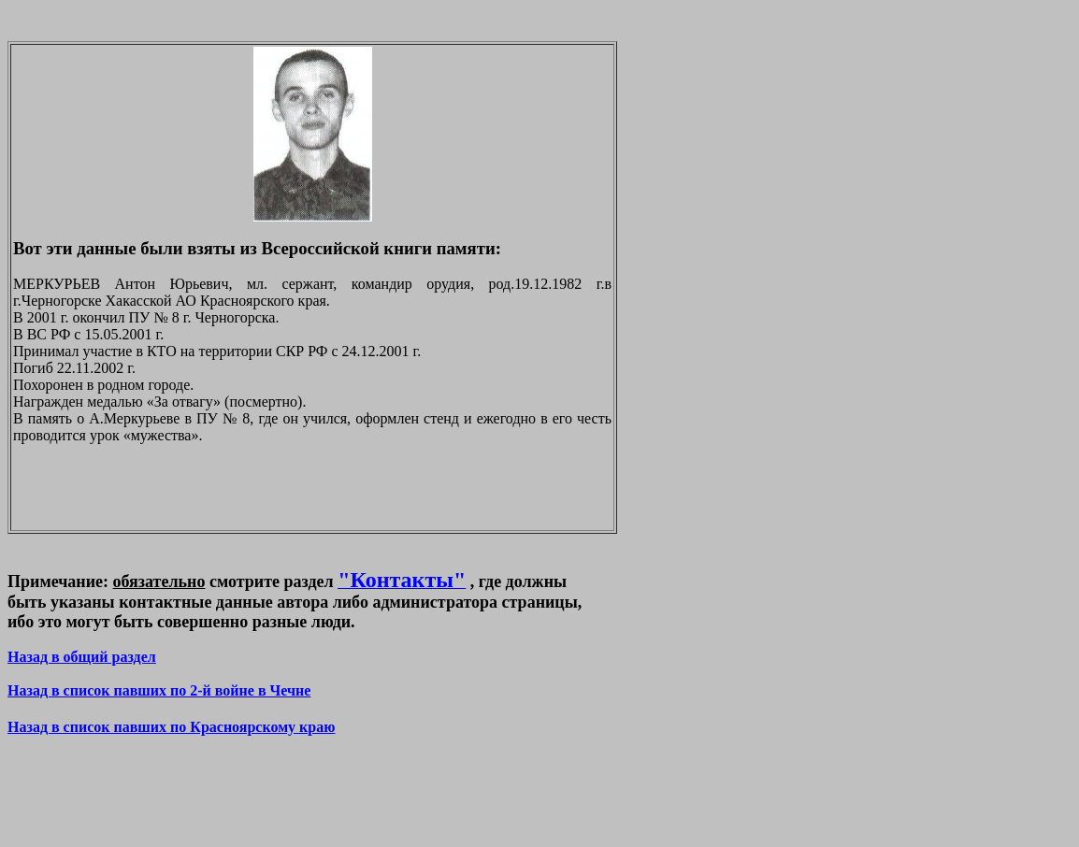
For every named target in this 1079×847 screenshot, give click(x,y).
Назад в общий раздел (81, 657)
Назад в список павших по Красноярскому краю (171, 727)
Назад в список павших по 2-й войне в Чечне (158, 690)
